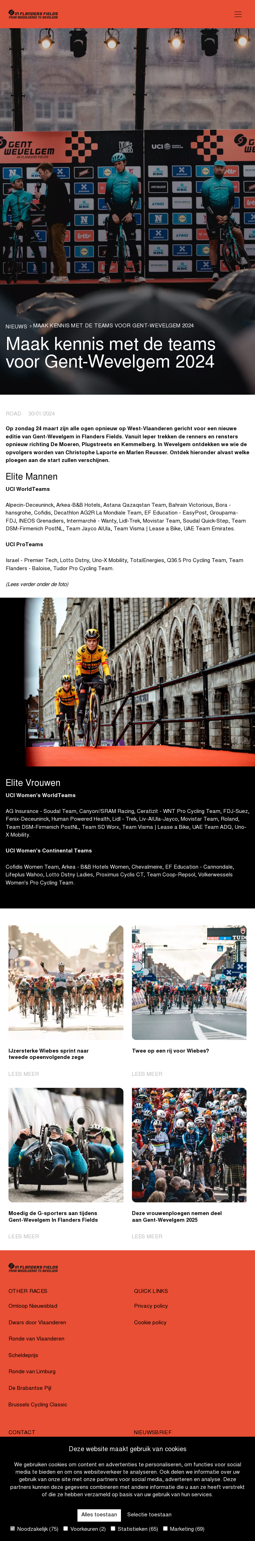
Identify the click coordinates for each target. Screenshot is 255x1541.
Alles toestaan (99, 1515)
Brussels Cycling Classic (37, 1405)
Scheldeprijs (23, 1355)
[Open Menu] (238, 14)
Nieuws (16, 327)
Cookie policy (150, 1323)
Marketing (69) (183, 1529)
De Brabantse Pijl (29, 1388)
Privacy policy (151, 1306)
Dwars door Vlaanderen (37, 1323)
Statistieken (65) (134, 1529)
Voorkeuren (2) (84, 1529)
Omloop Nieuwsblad (32, 1306)
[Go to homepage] (33, 14)
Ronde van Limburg (32, 1372)
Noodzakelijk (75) (34, 1529)
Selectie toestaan (149, 1515)
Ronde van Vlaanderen (36, 1339)
